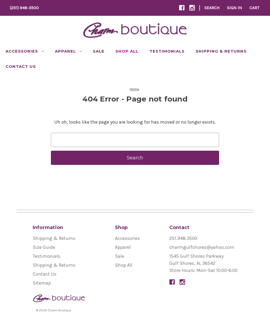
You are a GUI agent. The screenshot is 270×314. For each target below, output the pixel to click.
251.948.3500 (183, 238)
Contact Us (21, 66)
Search (212, 7)
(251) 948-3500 (24, 7)
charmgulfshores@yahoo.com (201, 247)
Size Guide (44, 247)
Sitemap (42, 283)
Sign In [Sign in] (234, 7)
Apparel (68, 51)
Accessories (25, 51)
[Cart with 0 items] (254, 8)
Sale (98, 51)
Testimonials (167, 51)
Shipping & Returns (221, 51)
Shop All (126, 51)
